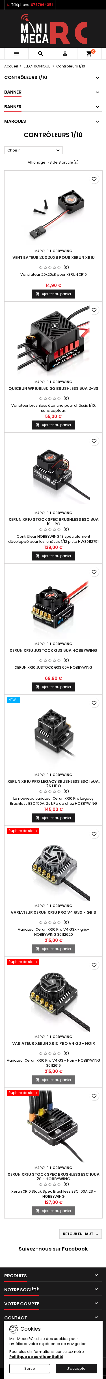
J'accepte (76, 1368)
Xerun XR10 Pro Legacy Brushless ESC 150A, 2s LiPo (53, 784)
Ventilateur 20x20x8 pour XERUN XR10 (53, 257)
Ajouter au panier (53, 293)
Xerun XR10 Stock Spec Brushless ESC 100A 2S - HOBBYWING (53, 1177)
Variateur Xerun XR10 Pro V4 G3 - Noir (53, 1043)
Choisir (34, 150)
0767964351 (42, 4)
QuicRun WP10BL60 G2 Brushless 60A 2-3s (53, 388)
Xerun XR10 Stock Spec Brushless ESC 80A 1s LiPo (53, 522)
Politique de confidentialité (36, 1356)
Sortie (29, 1368)
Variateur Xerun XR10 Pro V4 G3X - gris (53, 912)
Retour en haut (81, 1233)
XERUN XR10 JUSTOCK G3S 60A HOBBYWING (53, 650)
